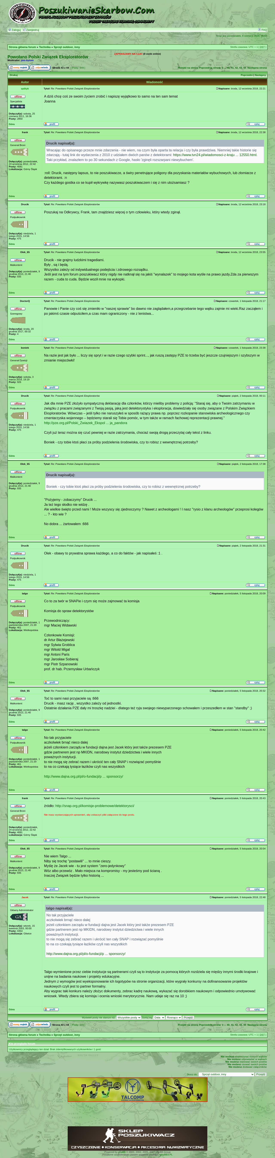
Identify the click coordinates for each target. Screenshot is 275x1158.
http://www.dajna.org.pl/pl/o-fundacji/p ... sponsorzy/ (83, 776)
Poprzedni (247, 75)
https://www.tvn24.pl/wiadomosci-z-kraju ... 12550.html (215, 155)
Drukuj (13, 75)
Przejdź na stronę (188, 67)
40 (228, 67)
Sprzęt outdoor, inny (67, 47)
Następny (260, 75)
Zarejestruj (31, 30)
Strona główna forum (22, 47)
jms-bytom (27, 60)
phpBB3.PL (166, 1154)
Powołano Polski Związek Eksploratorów (48, 56)
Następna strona (257, 67)
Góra (12, 124)
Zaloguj (14, 30)
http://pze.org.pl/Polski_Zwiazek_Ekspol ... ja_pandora (85, 423)
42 (236, 67)
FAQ (262, 30)
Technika (45, 47)
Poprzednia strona (209, 67)
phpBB (122, 1152)
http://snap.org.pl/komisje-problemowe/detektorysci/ (94, 806)
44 (244, 67)
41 (232, 67)
